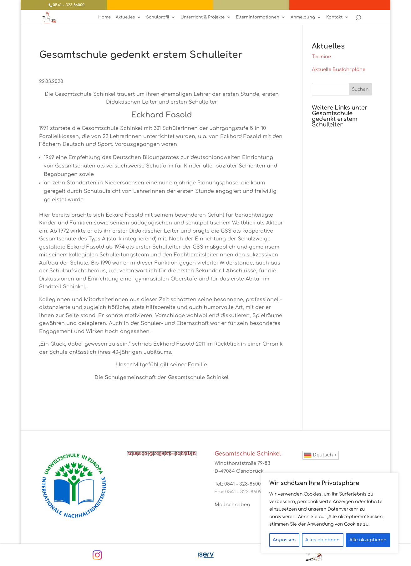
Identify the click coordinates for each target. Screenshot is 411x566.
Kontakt (334, 17)
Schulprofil (157, 17)
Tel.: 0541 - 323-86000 (239, 484)
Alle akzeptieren (368, 540)
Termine (321, 56)
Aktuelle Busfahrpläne (338, 69)
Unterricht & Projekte (202, 17)
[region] (329, 513)
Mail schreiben (232, 504)
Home (104, 17)
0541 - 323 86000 (68, 5)
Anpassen (284, 540)
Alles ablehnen (322, 540)
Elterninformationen (257, 17)
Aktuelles (125, 17)
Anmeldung (303, 17)
